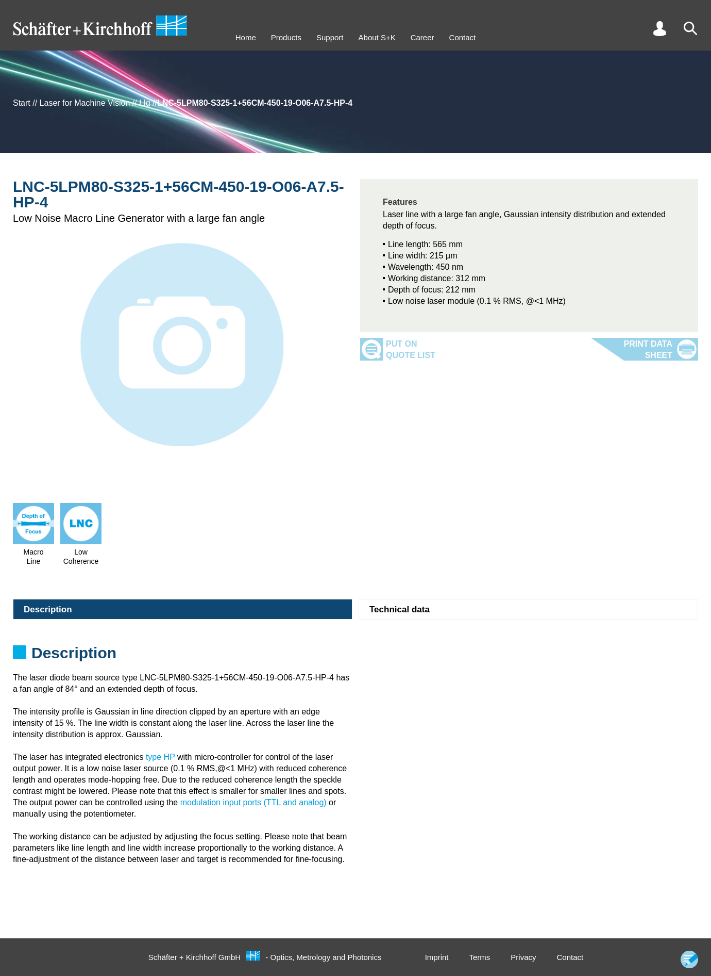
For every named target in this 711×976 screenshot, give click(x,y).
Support (330, 37)
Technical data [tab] (399, 609)
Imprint (437, 957)
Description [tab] (48, 609)
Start (21, 103)
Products (286, 37)
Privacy (523, 957)
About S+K (377, 37)
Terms (479, 957)
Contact (462, 37)
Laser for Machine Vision (85, 103)
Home (245, 37)
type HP (160, 757)
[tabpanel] (355, 656)
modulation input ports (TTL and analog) (253, 802)
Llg (144, 103)
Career (422, 37)
